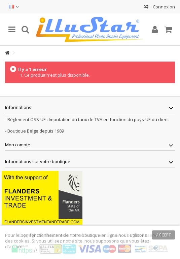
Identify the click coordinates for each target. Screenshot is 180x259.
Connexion (163, 7)
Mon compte (17, 145)
